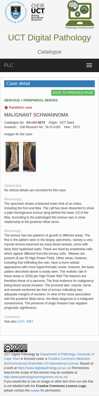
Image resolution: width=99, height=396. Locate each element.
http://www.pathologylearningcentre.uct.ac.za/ (36, 377)
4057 (29, 321)
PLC (8, 65)
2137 (21, 321)
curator (35, 390)
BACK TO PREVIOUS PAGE (73, 93)
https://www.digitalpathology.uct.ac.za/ (44, 368)
